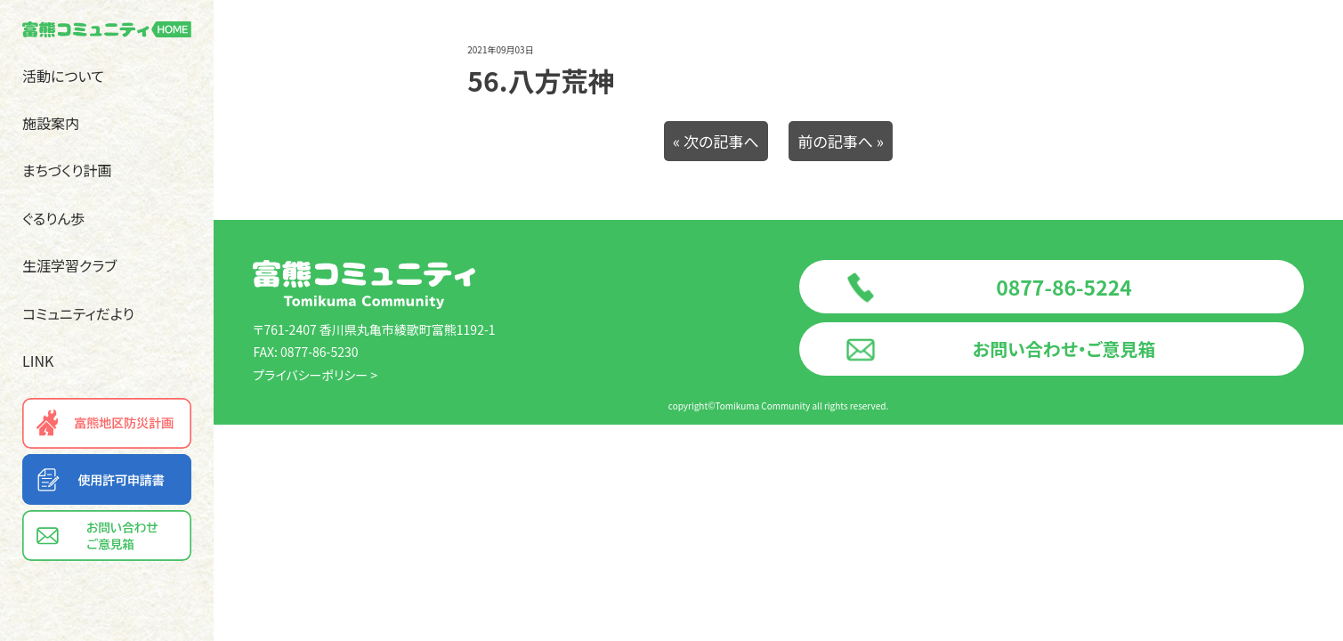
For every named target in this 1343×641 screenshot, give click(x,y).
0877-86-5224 (1064, 287)
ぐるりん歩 (53, 218)
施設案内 (50, 123)
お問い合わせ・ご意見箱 (1064, 348)
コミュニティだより (78, 313)
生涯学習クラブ (69, 265)
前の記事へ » (840, 141)
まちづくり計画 (67, 170)
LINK (37, 360)
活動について (63, 75)
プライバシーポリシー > (315, 375)
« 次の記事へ (716, 141)
